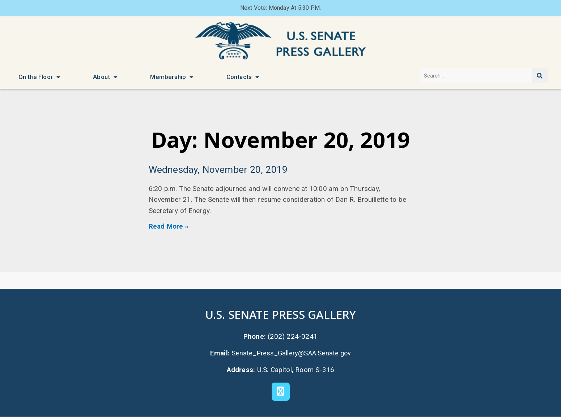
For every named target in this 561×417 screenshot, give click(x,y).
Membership (172, 77)
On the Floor (39, 77)
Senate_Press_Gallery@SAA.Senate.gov (291, 353)
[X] (281, 392)
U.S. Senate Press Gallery (281, 314)
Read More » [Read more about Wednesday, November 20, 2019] (169, 226)
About (105, 77)
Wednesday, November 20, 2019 (219, 170)
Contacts (243, 77)
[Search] (540, 75)
